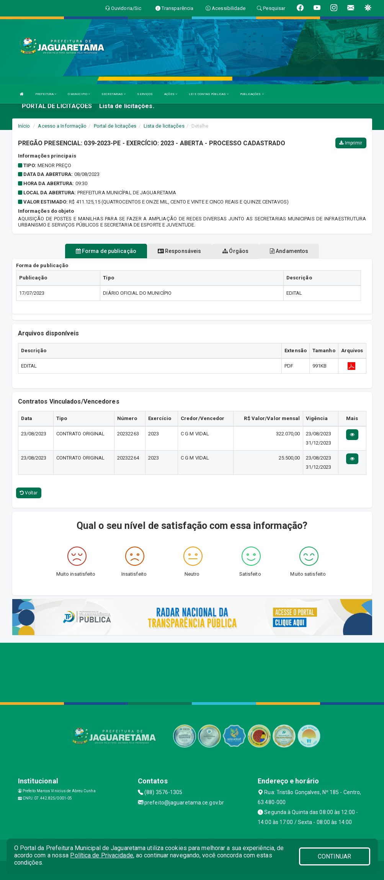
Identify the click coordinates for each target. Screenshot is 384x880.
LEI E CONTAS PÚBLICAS (209, 94)
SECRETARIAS (113, 94)
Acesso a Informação (62, 126)
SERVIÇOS (145, 94)
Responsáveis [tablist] (179, 251)
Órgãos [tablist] (235, 251)
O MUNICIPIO (79, 94)
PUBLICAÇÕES (251, 94)
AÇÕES (170, 94)
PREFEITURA (45, 94)
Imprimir (350, 143)
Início (24, 126)
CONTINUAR (334, 856)
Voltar (29, 493)
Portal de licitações (115, 126)
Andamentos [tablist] (289, 251)
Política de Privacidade (101, 855)
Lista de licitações (164, 126)
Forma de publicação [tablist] (106, 251)
